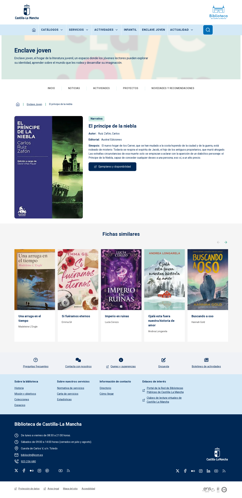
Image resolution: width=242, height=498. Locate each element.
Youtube (60, 470)
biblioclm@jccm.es (32, 455)
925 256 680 (28, 461)
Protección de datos (29, 488)
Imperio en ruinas (117, 316)
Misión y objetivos (25, 393)
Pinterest (47, 470)
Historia (19, 388)
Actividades (104, 29)
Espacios (19, 405)
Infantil (130, 29)
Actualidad (179, 29)
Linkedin (208, 471)
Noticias (74, 88)
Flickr (32, 470)
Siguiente (226, 242)
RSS (224, 471)
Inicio (34, 29)
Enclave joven (153, 29)
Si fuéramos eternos (76, 316)
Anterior (218, 242)
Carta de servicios (67, 393)
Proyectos (130, 88)
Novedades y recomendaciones (173, 88)
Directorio (105, 388)
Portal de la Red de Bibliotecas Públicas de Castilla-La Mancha (165, 390)
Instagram (39, 470)
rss (68, 470)
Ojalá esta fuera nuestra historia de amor (161, 320)
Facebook (24, 470)
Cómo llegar (107, 393)
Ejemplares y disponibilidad (114, 166)
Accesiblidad (88, 488)
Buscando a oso (202, 316)
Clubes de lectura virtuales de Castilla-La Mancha (164, 399)
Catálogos (50, 29)
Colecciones (21, 399)
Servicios (76, 29)
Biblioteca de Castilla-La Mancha (48, 424)
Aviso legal (53, 488)
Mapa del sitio (70, 488)
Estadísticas (64, 399)
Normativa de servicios (70, 388)
